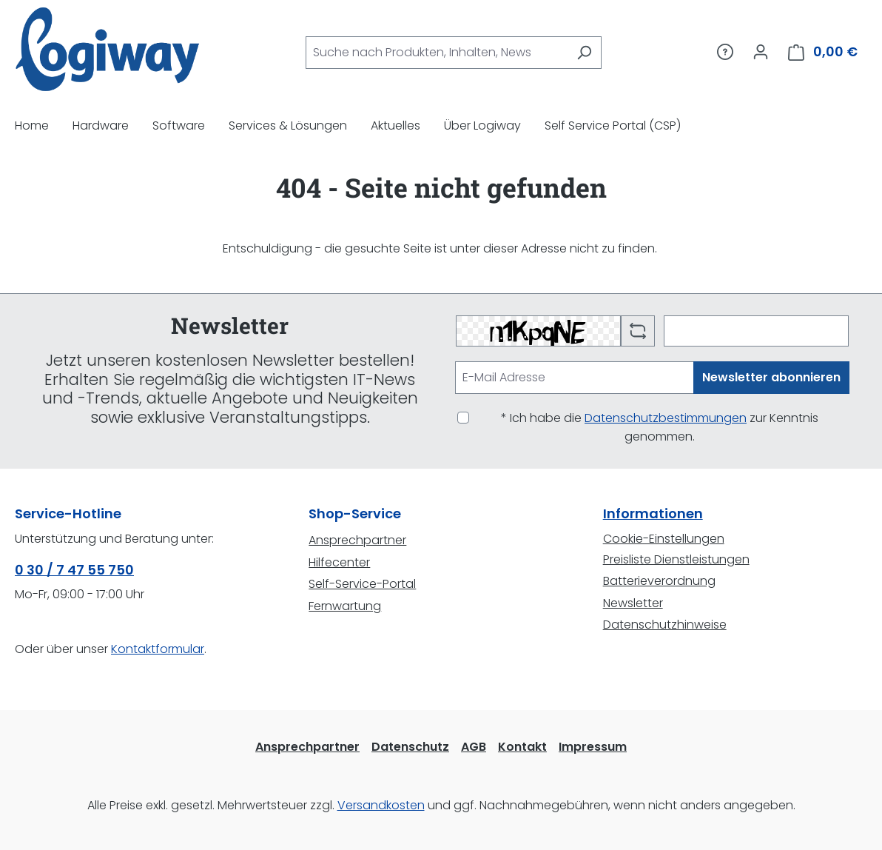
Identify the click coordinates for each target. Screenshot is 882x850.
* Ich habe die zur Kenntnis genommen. (659, 427)
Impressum (593, 746)
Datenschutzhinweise (665, 624)
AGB (473, 746)
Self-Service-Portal (362, 583)
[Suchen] (584, 52)
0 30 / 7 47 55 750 (74, 569)
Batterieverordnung (659, 580)
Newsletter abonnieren (771, 377)
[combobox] (437, 52)
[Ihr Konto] (760, 52)
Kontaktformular (157, 648)
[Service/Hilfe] (725, 52)
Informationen (653, 513)
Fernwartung (345, 606)
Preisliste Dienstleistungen (676, 559)
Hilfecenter (339, 562)
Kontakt (522, 746)
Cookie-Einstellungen (663, 538)
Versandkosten (381, 805)
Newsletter (633, 603)
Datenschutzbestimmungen (666, 417)
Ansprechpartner (357, 540)
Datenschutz (410, 746)
